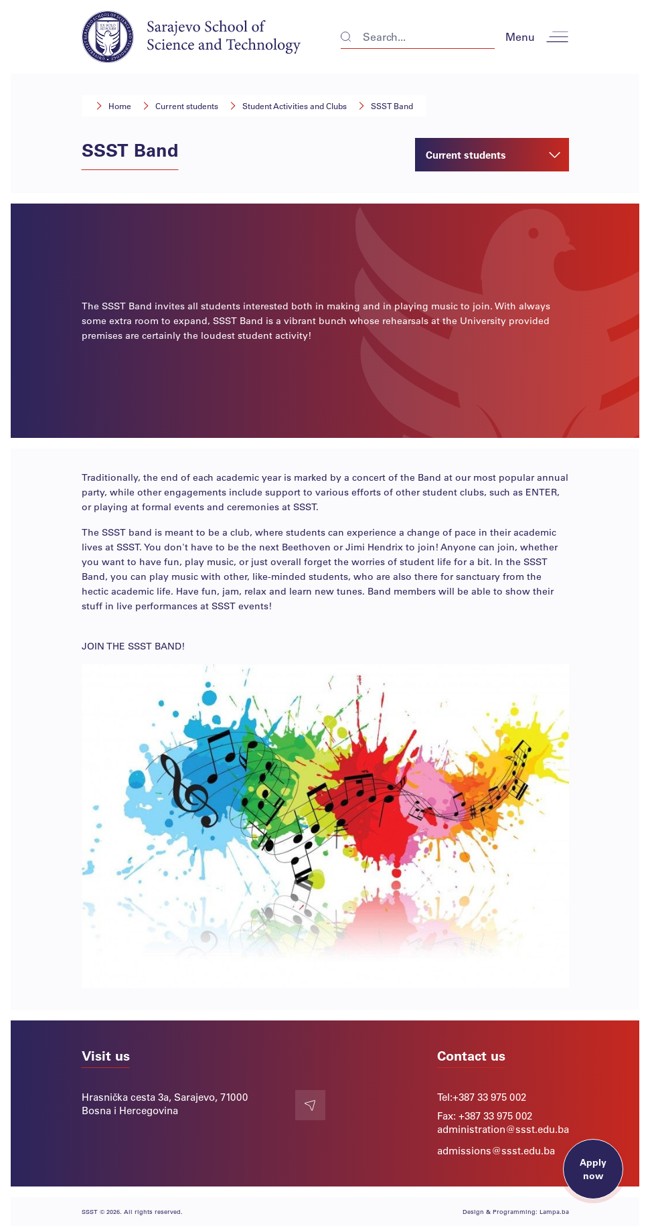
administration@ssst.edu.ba (503, 1129)
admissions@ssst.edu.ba (496, 1150)
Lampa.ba (554, 1211)
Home (119, 105)
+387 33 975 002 (489, 1096)
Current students (186, 105)
